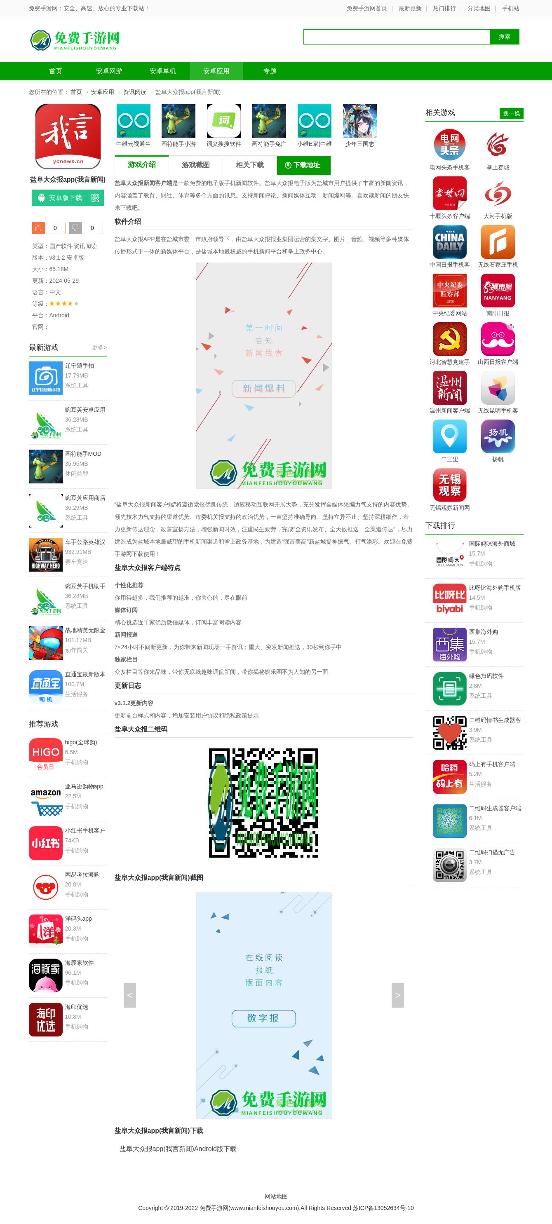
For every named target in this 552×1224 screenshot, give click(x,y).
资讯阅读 (134, 92)
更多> (99, 347)
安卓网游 (109, 71)
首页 (55, 71)
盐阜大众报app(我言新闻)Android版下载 (178, 1148)
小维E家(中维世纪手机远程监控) (314, 127)
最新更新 (410, 8)
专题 (270, 71)
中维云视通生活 (133, 127)
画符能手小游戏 (178, 127)
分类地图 (479, 8)
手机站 (510, 8)
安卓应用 (216, 71)
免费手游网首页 (367, 8)
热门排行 (444, 8)
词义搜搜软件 (224, 125)
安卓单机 (163, 71)
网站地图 (276, 1196)
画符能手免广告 (269, 127)
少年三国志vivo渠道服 (360, 127)
